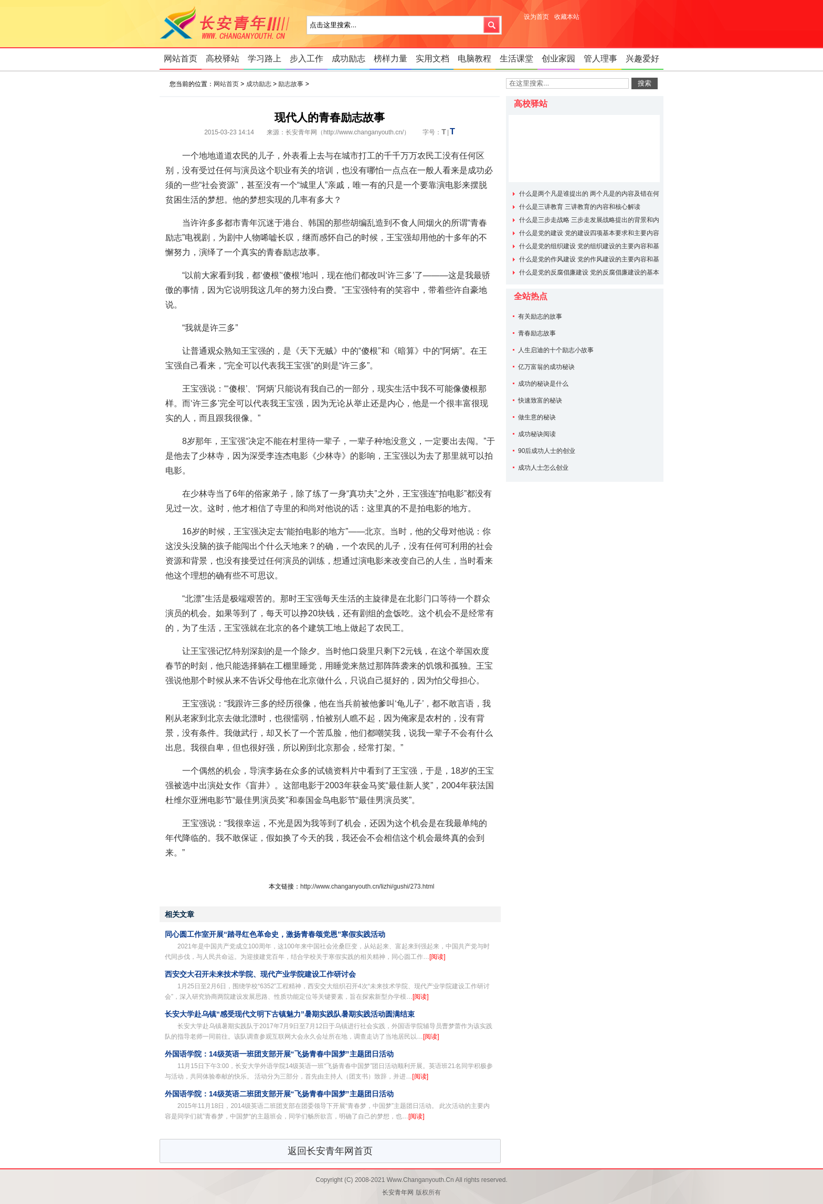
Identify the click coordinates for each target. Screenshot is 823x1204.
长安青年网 (228, 23)
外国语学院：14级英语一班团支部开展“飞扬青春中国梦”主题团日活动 (279, 1054)
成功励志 (348, 58)
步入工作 (306, 58)
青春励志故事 (537, 333)
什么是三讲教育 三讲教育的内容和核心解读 (579, 206)
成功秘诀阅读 (537, 434)
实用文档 (432, 58)
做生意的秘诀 (537, 417)
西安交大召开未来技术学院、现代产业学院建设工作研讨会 (260, 974)
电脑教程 (474, 58)
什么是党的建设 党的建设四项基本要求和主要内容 (589, 233)
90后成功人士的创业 (546, 451)
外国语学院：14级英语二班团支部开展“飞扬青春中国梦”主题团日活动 (279, 1094)
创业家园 (558, 58)
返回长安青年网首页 (330, 1151)
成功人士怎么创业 (543, 467)
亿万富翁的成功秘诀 (546, 367)
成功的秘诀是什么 (543, 383)
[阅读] (437, 956)
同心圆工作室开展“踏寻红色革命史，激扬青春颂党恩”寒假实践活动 (275, 934)
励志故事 (290, 84)
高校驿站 (222, 58)
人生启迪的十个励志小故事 (556, 350)
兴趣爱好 (642, 58)
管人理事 (600, 58)
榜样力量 (390, 58)
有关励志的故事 (540, 316)
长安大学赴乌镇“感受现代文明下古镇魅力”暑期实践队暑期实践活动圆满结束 (290, 1014)
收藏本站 (566, 16)
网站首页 (180, 58)
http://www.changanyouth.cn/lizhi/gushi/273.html (367, 886)
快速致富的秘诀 (540, 400)
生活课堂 (516, 58)
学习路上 (264, 58)
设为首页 (536, 16)
